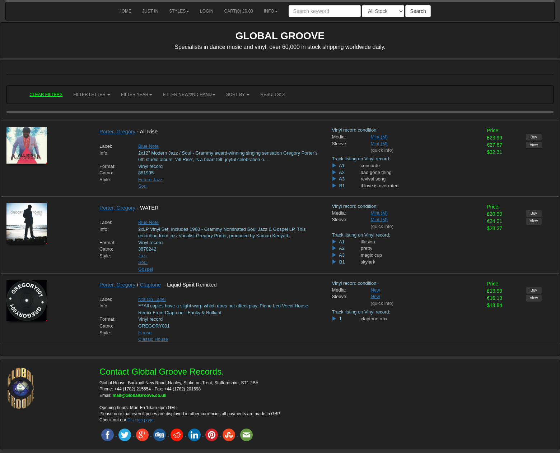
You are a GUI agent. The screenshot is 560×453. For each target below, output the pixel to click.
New (375, 290)
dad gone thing (376, 172)
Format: (107, 166)
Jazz (143, 255)
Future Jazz (150, 179)
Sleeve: (339, 143)
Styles (179, 11)
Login (206, 11)
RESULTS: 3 (272, 94)
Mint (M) (379, 136)
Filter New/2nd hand (189, 94)
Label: (105, 146)
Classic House (153, 339)
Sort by (237, 94)
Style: (105, 179)
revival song (373, 179)
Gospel (145, 269)
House (145, 332)
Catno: (106, 172)
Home (124, 11)
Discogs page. (141, 419)
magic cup (371, 255)
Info (271, 11)
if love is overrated (380, 185)
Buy (534, 137)
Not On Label (152, 299)
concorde (370, 165)
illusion (368, 241)
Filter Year (136, 94)
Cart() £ (238, 11)
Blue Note (148, 146)
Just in (150, 11)
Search (418, 11)
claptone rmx (374, 318)
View (534, 144)
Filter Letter (91, 94)
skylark (368, 262)
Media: (339, 136)
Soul (143, 186)
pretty (367, 248)
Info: (103, 153)
